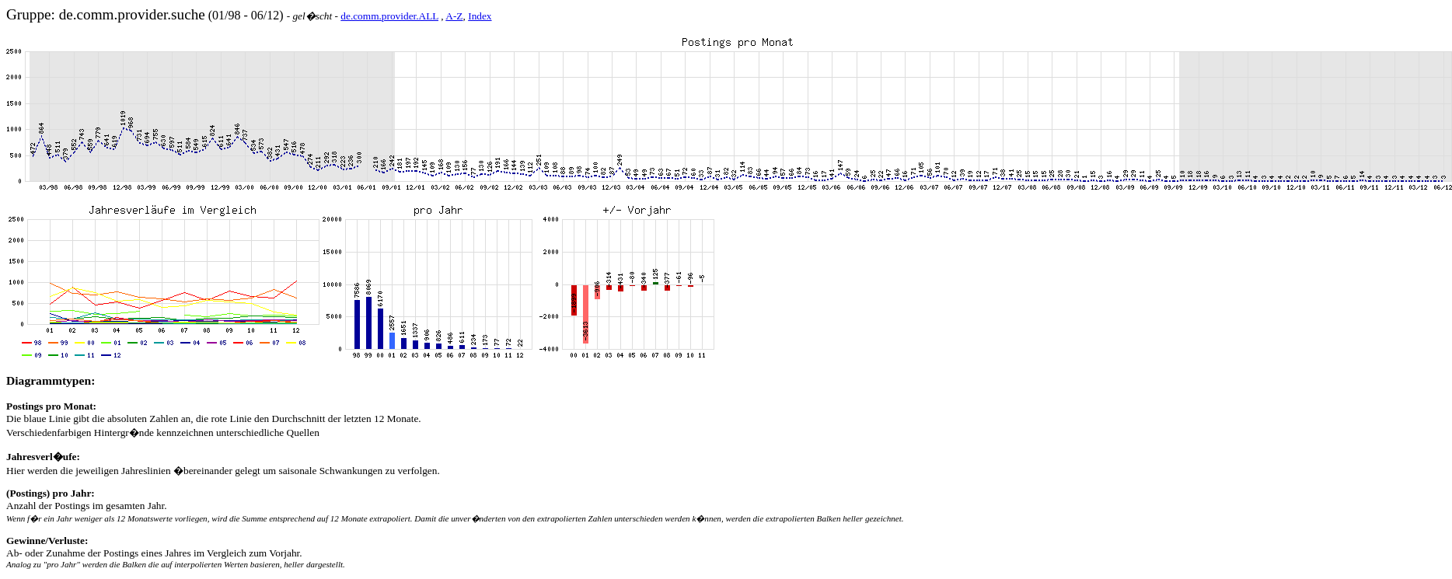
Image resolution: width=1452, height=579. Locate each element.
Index (479, 16)
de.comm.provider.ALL (389, 16)
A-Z (453, 16)
